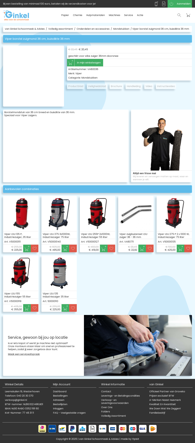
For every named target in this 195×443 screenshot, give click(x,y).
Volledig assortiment (60, 28)
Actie (140, 15)
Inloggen (58, 408)
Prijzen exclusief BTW (161, 395)
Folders (105, 411)
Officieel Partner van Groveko (167, 391)
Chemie (77, 15)
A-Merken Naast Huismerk (165, 400)
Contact (106, 391)
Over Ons (106, 407)
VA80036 (92, 69)
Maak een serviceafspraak (24, 354)
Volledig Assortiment (113, 415)
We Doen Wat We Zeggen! (165, 408)
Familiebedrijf (157, 412)
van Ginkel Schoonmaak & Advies (25, 28)
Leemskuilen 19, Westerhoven (22, 391)
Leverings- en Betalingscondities (120, 395)
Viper (78, 73)
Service (128, 15)
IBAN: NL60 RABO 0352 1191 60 (22, 408)
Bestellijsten (60, 404)
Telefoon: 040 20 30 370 (19, 395)
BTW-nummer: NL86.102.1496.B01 (24, 404)
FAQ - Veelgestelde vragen (69, 412)
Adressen (58, 400)
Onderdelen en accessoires (93, 28)
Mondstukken (121, 28)
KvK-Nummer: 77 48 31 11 (19, 412)
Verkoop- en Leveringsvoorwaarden (115, 402)
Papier (65, 15)
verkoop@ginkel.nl (16, 400)
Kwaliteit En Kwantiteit (162, 404)
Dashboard (59, 391)
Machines (114, 15)
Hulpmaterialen (95, 15)
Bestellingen (60, 395)
